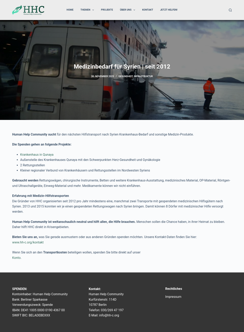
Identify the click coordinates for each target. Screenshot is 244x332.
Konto (16, 258)
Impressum (173, 297)
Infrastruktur (143, 76)
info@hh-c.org (109, 315)
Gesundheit (126, 76)
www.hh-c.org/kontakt (28, 242)
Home (70, 9)
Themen (88, 10)
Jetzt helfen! (168, 9)
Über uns (128, 10)
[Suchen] (230, 10)
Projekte (107, 9)
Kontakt (147, 9)
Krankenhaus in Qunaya (37, 155)
